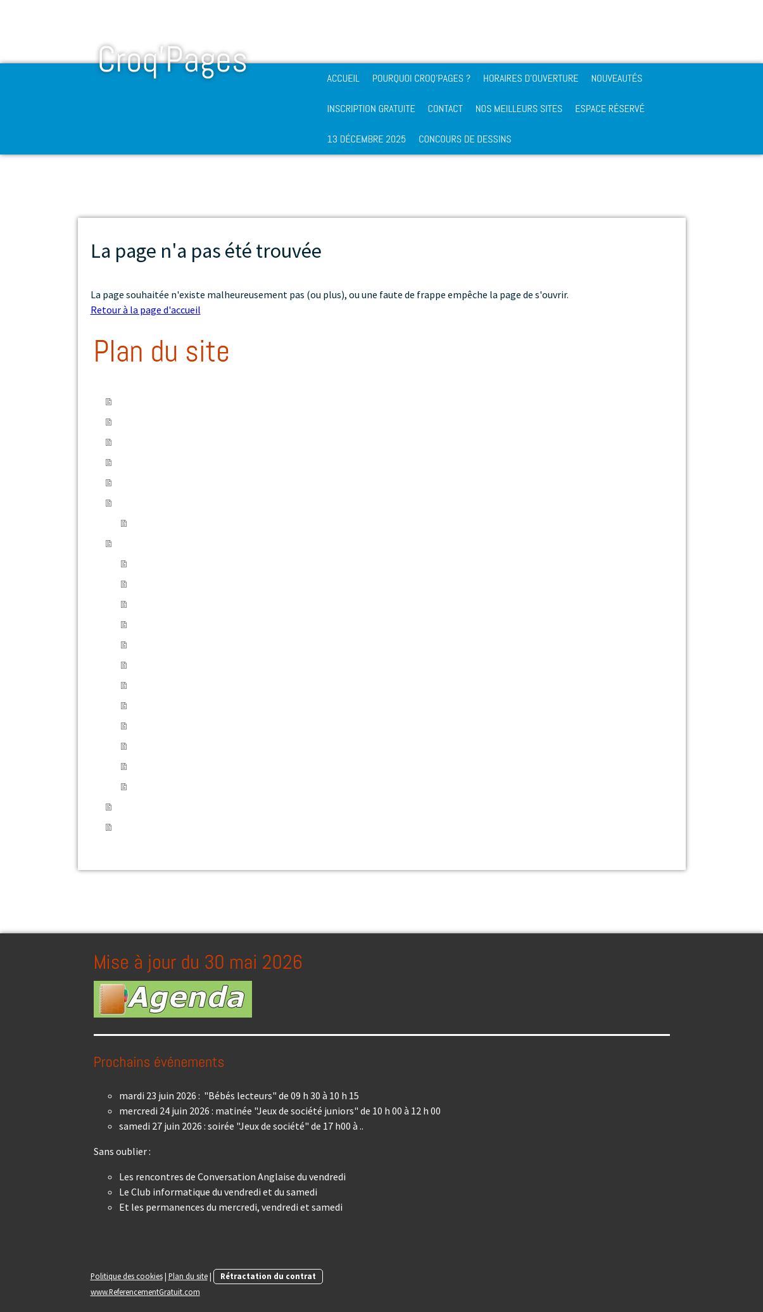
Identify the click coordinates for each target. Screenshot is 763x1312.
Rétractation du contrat (268, 1276)
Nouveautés (616, 78)
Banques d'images (172, 786)
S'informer (156, 665)
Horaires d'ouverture (530, 78)
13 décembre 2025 (367, 139)
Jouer (145, 685)
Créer (144, 705)
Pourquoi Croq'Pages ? (421, 78)
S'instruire (155, 563)
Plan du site (188, 1276)
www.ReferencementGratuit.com (145, 1292)
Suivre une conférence (180, 583)
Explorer (151, 725)
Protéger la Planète (176, 644)
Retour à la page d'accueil (146, 309)
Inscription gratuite (371, 108)
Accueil (343, 78)
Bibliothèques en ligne (181, 746)
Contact (445, 108)
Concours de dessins (465, 139)
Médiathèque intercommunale (198, 523)
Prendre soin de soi (174, 624)
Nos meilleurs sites (519, 108)
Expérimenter (163, 604)
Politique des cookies (127, 1276)
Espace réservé (610, 108)
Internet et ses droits (179, 766)
